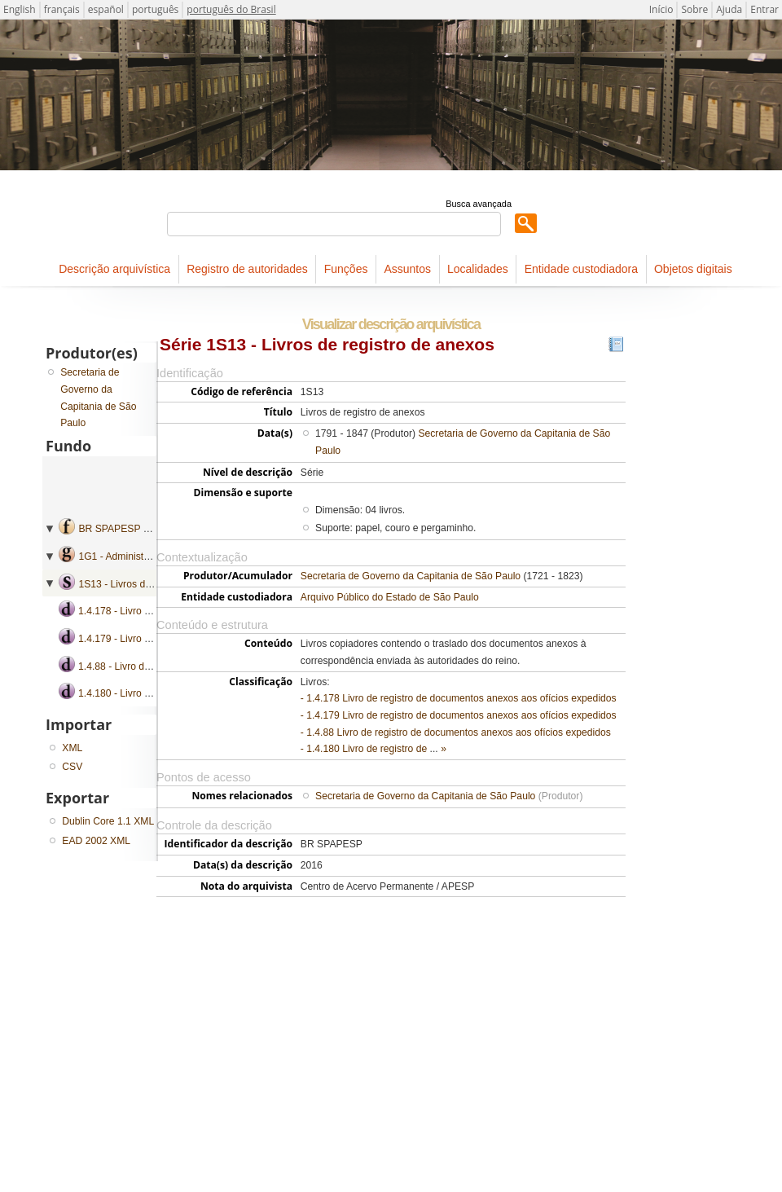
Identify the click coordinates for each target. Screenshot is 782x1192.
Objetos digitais (693, 268)
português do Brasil (231, 9)
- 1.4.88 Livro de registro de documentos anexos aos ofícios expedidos (456, 732)
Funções (346, 268)
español (106, 9)
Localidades (477, 268)
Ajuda (729, 9)
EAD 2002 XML (96, 841)
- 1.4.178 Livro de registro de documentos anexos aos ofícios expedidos (459, 698)
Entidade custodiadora (581, 268)
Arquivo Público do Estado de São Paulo (390, 597)
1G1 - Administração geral (135, 556)
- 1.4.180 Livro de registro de (365, 748)
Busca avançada (479, 204)
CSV (72, 766)
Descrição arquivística (114, 268)
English (19, 9)
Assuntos (407, 268)
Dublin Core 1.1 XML (108, 821)
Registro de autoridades (247, 268)
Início (661, 9)
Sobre (694, 9)
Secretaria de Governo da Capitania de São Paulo (411, 576)
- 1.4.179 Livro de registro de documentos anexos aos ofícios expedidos (459, 715)
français (62, 9)
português (155, 9)
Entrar (764, 9)
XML (72, 748)
